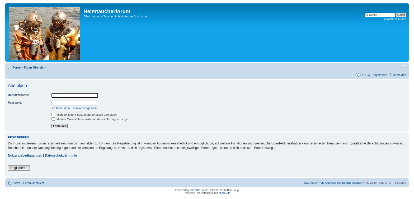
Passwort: (15, 102)
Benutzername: (18, 94)
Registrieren (379, 74)
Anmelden (399, 74)
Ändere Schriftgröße (402, 66)
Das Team (310, 182)
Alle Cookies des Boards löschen (340, 182)
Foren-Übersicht (35, 67)
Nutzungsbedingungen (25, 155)
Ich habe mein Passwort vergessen (74, 108)
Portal (16, 67)
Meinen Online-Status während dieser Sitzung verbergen (90, 119)
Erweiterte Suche (395, 18)
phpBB (194, 190)
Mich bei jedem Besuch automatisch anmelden (84, 114)
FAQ (363, 74)
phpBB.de (224, 193)
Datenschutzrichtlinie (61, 155)
